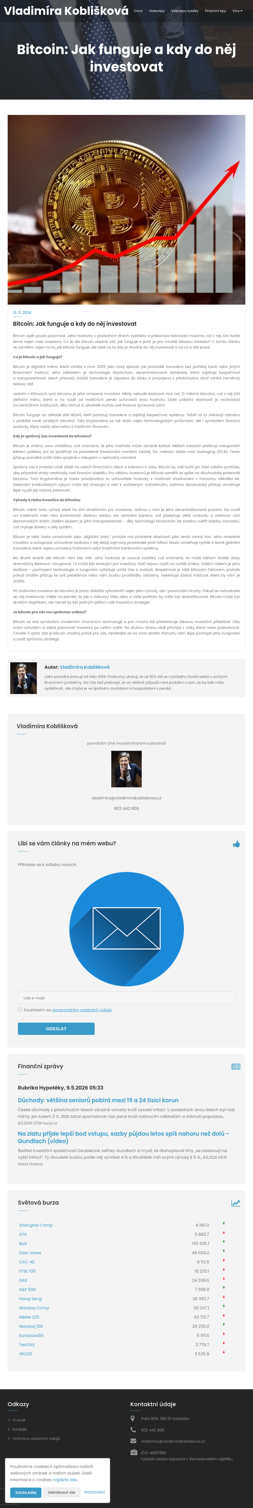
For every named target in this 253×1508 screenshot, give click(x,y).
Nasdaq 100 (31, 1326)
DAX (23, 1280)
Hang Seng (30, 1299)
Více (237, 10)
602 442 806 (152, 1430)
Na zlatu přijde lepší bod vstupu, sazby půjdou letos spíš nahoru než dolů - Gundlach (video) (123, 1137)
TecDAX (27, 1345)
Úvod (138, 10)
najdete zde (65, 1480)
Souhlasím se (38, 1010)
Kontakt (20, 1429)
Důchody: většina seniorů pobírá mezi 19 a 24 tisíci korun (98, 1100)
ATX (23, 1234)
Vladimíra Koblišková (84, 667)
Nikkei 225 (29, 1317)
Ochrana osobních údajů (36, 1438)
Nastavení (94, 1492)
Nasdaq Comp (34, 1308)
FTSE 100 (27, 1271)
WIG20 (25, 1354)
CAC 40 (27, 1262)
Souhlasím (25, 1492)
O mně (19, 1420)
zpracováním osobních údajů (82, 1010)
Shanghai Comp (36, 1225)
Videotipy (156, 10)
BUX (23, 1244)
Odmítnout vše (61, 1492)
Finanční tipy (215, 10)
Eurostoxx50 (31, 1335)
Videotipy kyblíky (185, 10)
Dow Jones (30, 1253)
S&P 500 (27, 1289)
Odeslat (56, 1028)
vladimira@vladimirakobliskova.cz (173, 1441)
